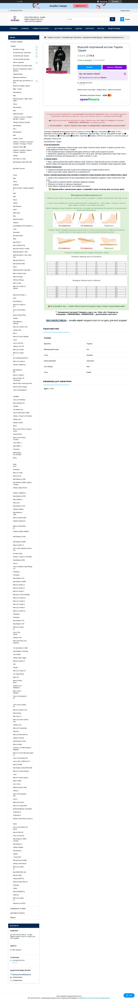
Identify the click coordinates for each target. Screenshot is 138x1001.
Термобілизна (17, 74)
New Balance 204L (19, 560)
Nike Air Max (17, 713)
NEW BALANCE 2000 (20, 787)
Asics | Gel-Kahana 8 (20, 390)
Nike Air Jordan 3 (18, 591)
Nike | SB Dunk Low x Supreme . (22, 642)
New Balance (17, 92)
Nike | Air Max (17, 744)
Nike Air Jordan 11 (19, 585)
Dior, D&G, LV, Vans (19, 159)
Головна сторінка (16, 42)
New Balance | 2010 (19, 496)
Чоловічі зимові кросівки (21, 59)
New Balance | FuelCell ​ (30, 322)
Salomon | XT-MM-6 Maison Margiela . (27, 748)
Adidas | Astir (17, 637)
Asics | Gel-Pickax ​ (32, 633)
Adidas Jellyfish (18, 847)
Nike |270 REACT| (18, 260)
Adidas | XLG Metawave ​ (31, 686)
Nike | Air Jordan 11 (19, 611)
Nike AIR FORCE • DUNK (21, 248)
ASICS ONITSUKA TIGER (21, 413)
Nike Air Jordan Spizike (20, 777)
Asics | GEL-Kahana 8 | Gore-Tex (22, 549)
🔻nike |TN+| (17, 857)
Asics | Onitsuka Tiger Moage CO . (27, 567)
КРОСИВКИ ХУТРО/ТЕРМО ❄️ (23, 226)
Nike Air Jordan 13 (19, 661)
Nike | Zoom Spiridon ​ (31, 692)
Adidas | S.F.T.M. (18, 346)
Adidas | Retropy (18, 280)
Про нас (101, 28)
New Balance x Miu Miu (20, 651)
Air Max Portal (17, 553)
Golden (15, 318)
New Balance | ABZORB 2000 (22, 768)
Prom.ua (79, 996)
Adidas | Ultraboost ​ (29, 365)
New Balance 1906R (19, 581)
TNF (14, 664)
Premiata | (16, 449)
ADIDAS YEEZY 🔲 (19, 147)
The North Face (18, 409)
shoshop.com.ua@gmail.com (21, 974)
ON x (14, 129)
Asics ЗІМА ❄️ (18, 443)
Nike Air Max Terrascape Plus (22, 383)
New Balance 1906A (19, 542)
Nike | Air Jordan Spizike (21, 771)
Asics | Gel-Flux (18, 343)
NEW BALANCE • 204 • (20, 252)
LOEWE (15, 406)
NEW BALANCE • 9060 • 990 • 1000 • (23, 100)
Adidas (15, 155)
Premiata (16, 885)
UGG (14, 298)
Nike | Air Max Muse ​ (31, 681)
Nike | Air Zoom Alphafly (20, 336)
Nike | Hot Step (18, 276)
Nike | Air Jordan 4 (19, 601)
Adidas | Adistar (18, 509)
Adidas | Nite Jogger (19, 658)
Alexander (16, 232)
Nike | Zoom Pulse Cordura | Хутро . (26, 430)
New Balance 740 (18, 624)
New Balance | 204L (19, 479)
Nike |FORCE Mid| (19, 263)
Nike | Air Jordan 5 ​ (30, 354)
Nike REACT (17, 242)
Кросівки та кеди (18, 49)
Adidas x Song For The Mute (22, 416)
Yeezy (15, 104)
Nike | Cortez (17, 283)
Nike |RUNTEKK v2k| (19, 872)
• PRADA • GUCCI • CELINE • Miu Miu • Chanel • (22, 118)
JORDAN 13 (17, 815)
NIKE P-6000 (17, 781)
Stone (15, 824)
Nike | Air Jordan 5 (19, 361)
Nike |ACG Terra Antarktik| (21, 594)
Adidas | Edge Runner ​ (28, 488)
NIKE (14, 239)
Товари (13, 46)
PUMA (15, 888)
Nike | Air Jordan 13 (19, 671)
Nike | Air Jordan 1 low (20, 327)
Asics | (15, 563)
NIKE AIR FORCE (18, 802)
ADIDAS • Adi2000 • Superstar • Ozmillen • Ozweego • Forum (23, 143)
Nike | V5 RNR (17, 764)
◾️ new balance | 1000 (20, 648)
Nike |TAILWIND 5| (18, 891)
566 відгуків (103, 1)
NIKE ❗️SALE (17, 89)
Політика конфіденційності (102, 998)
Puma (15, 175)
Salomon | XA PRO (19, 903)
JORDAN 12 (17, 812)
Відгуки (79, 28)
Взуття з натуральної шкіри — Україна (23, 70)
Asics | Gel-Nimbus (19, 400)
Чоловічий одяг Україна (21, 56)
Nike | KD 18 (17, 476)
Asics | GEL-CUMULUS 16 (21, 761)
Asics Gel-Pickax (18, 835)
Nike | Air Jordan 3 (19, 607)
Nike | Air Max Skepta (20, 387)
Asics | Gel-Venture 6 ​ (29, 311)
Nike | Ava (16, 503)
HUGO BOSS (17, 434)
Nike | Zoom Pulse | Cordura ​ (28, 438)
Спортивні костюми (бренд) (92, 37)
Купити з (114, 67)
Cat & (15, 340)
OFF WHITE (17, 654)
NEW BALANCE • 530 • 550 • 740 (22, 256)
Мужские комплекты (19, 77)
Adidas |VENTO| (18, 878)
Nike (14, 95)
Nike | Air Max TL (18, 545)
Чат (129, 995)
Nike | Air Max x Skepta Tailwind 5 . (25, 189)
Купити (90, 67)
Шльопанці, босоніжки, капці (22, 65)
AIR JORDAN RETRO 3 (20, 358)
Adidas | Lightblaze (19, 493)
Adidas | (15, 790)
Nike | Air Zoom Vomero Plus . (29, 720)
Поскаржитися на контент (85, 998)
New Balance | (17, 301)
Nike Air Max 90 (18, 832)
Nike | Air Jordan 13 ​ (30, 899)
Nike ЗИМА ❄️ (17, 446)
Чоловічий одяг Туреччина (71, 37)
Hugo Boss (22, 465)
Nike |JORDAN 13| (19, 245)
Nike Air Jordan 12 (19, 588)
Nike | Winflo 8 (17, 499)
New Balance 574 (18, 620)
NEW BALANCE (18, 114)
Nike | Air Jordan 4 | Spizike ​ (28, 287)
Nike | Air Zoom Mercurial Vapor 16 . (25, 754)
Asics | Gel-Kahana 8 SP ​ (28, 697)
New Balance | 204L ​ (29, 537)
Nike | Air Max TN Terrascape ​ (29, 379)
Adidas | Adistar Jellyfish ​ (27, 532)
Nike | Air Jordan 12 (19, 598)
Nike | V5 (16, 677)
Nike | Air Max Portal (19, 518)
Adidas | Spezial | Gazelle (21, 122)
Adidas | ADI (17, 330)
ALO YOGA (17, 784)
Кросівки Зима (18, 235)
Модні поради (114, 28)
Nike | (15, 267)
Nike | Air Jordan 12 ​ (30, 628)
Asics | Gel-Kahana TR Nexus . (29, 828)
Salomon (16, 731)
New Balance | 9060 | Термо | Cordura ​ (24, 483)
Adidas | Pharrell (18, 738)
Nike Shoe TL (17, 716)
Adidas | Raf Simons (19, 863)
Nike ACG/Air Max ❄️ (20, 295)
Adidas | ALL (17, 419)
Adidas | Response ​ (30, 522)
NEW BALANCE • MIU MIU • (22, 270)
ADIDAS (15, 185)
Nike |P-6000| (17, 875)
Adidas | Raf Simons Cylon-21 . (27, 819)
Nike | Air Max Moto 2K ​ (29, 527)
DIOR (15, 209)
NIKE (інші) (16, 213)
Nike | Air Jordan (18, 349)
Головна (13, 28)
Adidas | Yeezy (18, 138)
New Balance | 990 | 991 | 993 (22, 162)
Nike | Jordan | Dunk (19, 273)
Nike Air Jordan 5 (18, 375)
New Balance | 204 (19, 506)
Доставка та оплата (63, 28)
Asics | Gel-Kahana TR (20, 758)
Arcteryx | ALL (17, 725)
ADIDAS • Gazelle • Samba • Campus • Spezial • (22, 151)
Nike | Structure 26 (18, 403)
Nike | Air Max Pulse (19, 315)
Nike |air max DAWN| (20, 860)
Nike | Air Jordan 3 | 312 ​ (29, 305)
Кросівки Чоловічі (19, 168)
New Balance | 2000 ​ (31, 513)
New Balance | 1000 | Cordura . (30, 840)
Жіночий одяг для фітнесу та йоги (23, 81)
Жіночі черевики (18, 62)
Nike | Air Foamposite (20, 728)
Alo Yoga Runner (18, 674)
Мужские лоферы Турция (21, 86)
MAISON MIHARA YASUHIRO (22, 809)
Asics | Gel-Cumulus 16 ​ (28, 705)
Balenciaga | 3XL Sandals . (33, 453)
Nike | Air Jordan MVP (20, 805)
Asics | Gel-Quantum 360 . (30, 795)
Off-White (16, 396)
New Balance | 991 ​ (31, 371)
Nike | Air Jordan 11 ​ (30, 868)
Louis (14, 229)
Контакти (90, 28)
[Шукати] (112, 19)
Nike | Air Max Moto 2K (20, 734)
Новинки (25, 28)
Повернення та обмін (17, 908)
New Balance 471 (18, 578)
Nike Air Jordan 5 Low (20, 710)
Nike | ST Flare (18, 473)
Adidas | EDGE (18, 422)
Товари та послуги (40, 28)
